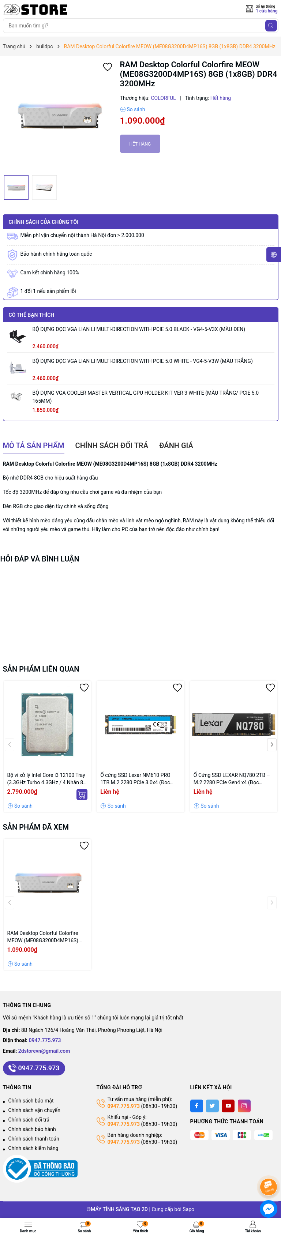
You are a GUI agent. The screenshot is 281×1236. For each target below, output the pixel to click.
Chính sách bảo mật (31, 1101)
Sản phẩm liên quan (41, 669)
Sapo (188, 1209)
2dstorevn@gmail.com (44, 1051)
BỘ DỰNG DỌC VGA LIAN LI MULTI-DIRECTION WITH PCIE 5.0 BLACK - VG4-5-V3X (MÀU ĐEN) (139, 329)
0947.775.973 (45, 1040)
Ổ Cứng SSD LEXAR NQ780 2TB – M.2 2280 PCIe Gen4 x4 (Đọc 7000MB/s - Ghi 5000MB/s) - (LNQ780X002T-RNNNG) (232, 779)
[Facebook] (196, 1106)
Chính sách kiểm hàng (33, 1148)
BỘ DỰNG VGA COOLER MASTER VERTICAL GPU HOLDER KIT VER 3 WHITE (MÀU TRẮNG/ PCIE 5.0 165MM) (146, 397)
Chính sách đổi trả (28, 1120)
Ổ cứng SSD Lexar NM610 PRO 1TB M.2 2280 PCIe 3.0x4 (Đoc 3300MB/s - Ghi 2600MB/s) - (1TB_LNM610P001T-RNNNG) (135, 779)
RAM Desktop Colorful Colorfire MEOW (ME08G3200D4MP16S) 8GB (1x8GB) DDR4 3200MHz (42, 937)
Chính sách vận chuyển (34, 1110)
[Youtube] (228, 1106)
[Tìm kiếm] (271, 25)
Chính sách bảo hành (32, 1129)
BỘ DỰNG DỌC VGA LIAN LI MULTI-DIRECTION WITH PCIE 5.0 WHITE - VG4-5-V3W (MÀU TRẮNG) (143, 361)
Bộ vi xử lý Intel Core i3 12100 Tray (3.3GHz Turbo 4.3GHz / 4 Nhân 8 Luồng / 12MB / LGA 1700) (46, 779)
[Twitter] (212, 1106)
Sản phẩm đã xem (36, 827)
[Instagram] (244, 1106)
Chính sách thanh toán (33, 1139)
